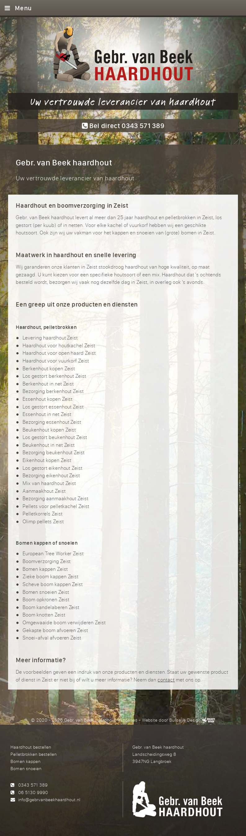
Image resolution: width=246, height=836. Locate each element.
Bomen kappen (25, 761)
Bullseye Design (185, 720)
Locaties (129, 720)
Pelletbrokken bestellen (33, 754)
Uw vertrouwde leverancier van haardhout (122, 101)
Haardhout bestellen (31, 747)
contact (166, 679)
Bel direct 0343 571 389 (123, 125)
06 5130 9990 (33, 792)
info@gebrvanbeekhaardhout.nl (49, 799)
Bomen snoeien (26, 768)
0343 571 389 (33, 785)
